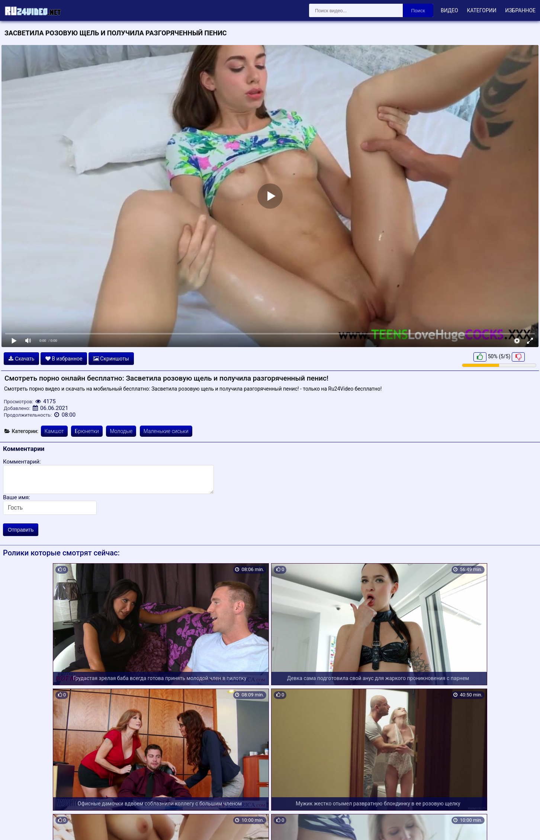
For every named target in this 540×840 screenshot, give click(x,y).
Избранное (520, 10)
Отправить (20, 530)
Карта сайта (16, 825)
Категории (481, 10)
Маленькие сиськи (166, 431)
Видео (449, 10)
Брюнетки (87, 431)
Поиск (418, 10)
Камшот (54, 431)
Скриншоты (111, 359)
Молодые (121, 431)
